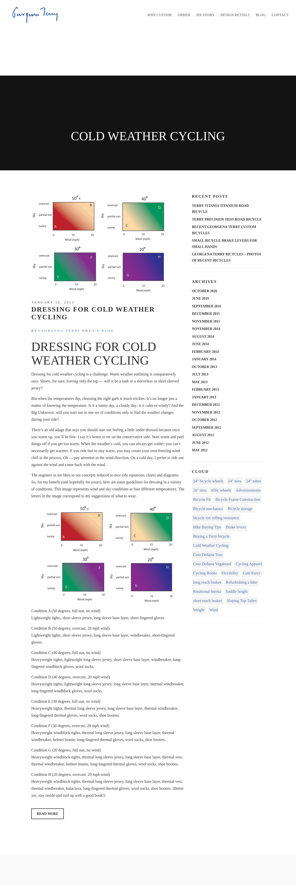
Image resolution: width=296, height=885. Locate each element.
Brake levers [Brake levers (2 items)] (236, 527)
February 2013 (205, 389)
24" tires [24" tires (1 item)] (234, 481)
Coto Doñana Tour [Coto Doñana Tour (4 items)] (208, 555)
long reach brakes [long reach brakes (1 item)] (207, 582)
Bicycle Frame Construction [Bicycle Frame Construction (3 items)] (237, 499)
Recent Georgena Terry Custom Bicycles (224, 230)
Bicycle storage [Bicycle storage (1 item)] (240, 509)
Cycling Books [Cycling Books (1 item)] (205, 573)
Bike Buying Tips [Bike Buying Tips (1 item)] (207, 527)
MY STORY (205, 15)
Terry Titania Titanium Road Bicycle (220, 209)
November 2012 (206, 412)
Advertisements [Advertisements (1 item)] (248, 490)
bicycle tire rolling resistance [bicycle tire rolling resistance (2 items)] (216, 518)
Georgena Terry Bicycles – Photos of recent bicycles (226, 257)
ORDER (184, 15)
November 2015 (206, 321)
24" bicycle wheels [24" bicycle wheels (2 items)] (208, 481)
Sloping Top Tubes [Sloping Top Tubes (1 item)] (242, 601)
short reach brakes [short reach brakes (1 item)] (207, 601)
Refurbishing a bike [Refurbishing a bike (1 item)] (241, 582)
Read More (47, 814)
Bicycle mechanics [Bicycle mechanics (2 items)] (208, 509)
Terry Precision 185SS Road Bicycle (227, 219)
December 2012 (206, 405)
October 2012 (204, 420)
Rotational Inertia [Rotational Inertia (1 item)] (207, 591)
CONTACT (280, 15)
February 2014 (205, 352)
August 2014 (203, 336)
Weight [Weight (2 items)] (199, 610)
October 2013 (204, 367)
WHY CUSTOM (159, 15)
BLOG (261, 15)
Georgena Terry (59, 330)
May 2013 (200, 382)
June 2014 (200, 344)
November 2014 (206, 329)
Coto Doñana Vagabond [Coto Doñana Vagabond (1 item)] (212, 564)
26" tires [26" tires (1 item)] (200, 490)
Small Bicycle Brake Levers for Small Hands (224, 244)
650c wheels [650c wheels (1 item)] (221, 490)
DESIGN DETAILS (235, 15)
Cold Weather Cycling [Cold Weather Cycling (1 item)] (210, 545)
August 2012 (203, 435)
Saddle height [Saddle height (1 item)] (237, 591)
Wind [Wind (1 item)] (213, 610)
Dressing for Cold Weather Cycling (93, 313)
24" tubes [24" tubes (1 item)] (253, 481)
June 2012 (200, 443)
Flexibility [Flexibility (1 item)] (230, 573)
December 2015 (206, 314)
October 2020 (204, 291)
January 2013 (204, 397)
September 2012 (206, 427)
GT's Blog (101, 330)
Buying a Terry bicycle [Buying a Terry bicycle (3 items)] (211, 536)
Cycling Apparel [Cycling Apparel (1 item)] (249, 564)
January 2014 (204, 359)
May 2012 (200, 450)
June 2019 (200, 298)
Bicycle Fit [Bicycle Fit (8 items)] (202, 499)
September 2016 (206, 306)
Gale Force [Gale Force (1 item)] (251, 573)
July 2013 (200, 374)
